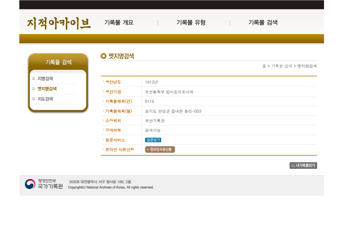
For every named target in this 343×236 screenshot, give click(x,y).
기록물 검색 (281, 66)
